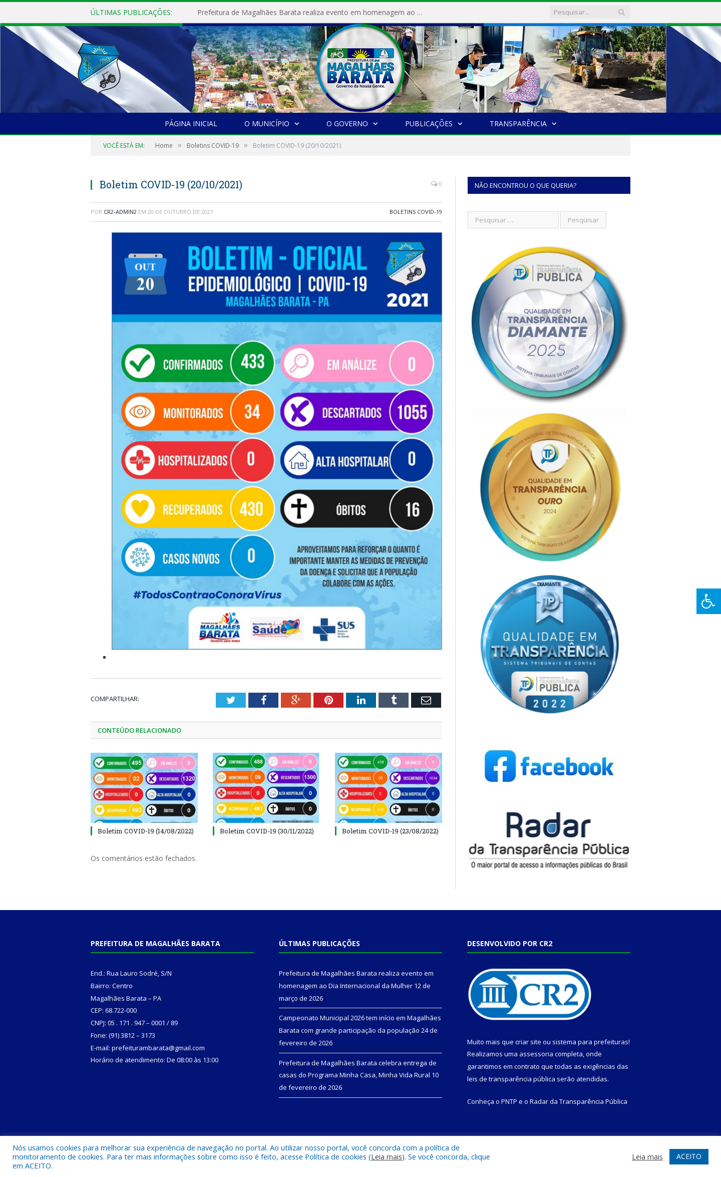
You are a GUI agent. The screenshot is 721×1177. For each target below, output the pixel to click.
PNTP (509, 1101)
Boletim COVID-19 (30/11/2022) (267, 830)
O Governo (347, 123)
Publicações (429, 123)
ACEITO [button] (688, 1156)
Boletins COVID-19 (416, 211)
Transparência (518, 123)
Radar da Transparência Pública (578, 1101)
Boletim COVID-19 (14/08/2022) (146, 830)
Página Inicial (191, 123)
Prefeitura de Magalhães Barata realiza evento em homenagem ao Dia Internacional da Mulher (312, 12)
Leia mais (386, 1156)
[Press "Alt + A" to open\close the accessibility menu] (708, 601)
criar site (528, 1041)
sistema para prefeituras (590, 1041)
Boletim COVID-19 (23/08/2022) (390, 830)
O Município (266, 123)
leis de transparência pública (511, 1078)
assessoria (536, 1053)
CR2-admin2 (120, 211)
